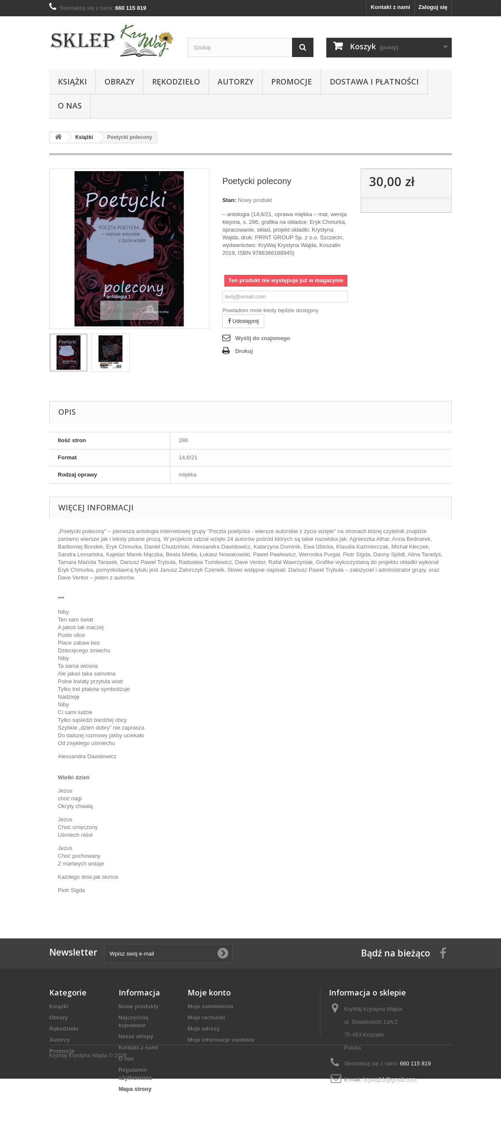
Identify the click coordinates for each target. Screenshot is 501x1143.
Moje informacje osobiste (221, 1040)
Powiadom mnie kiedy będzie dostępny (270, 310)
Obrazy (119, 81)
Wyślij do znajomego (262, 338)
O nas (70, 105)
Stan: (229, 200)
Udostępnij (243, 321)
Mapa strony (135, 1089)
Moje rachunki (206, 1017)
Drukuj (244, 351)
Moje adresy (204, 1028)
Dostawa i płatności (374, 81)
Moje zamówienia (210, 1006)
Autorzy (235, 81)
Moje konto (209, 992)
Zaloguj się (432, 7)
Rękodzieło (176, 81)
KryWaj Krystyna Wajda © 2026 (88, 1119)
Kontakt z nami (390, 7)
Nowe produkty (139, 1006)
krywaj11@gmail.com (389, 1079)
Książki (72, 81)
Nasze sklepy (136, 1036)
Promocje (291, 81)
